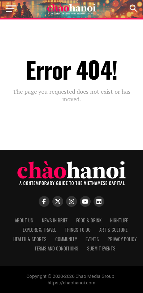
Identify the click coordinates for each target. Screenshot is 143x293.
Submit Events (101, 248)
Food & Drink (88, 220)
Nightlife (119, 220)
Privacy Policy (122, 239)
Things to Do (78, 229)
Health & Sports (30, 239)
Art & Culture (113, 229)
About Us (24, 220)
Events (92, 239)
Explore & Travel (39, 229)
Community (66, 239)
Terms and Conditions (56, 248)
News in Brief (55, 220)
